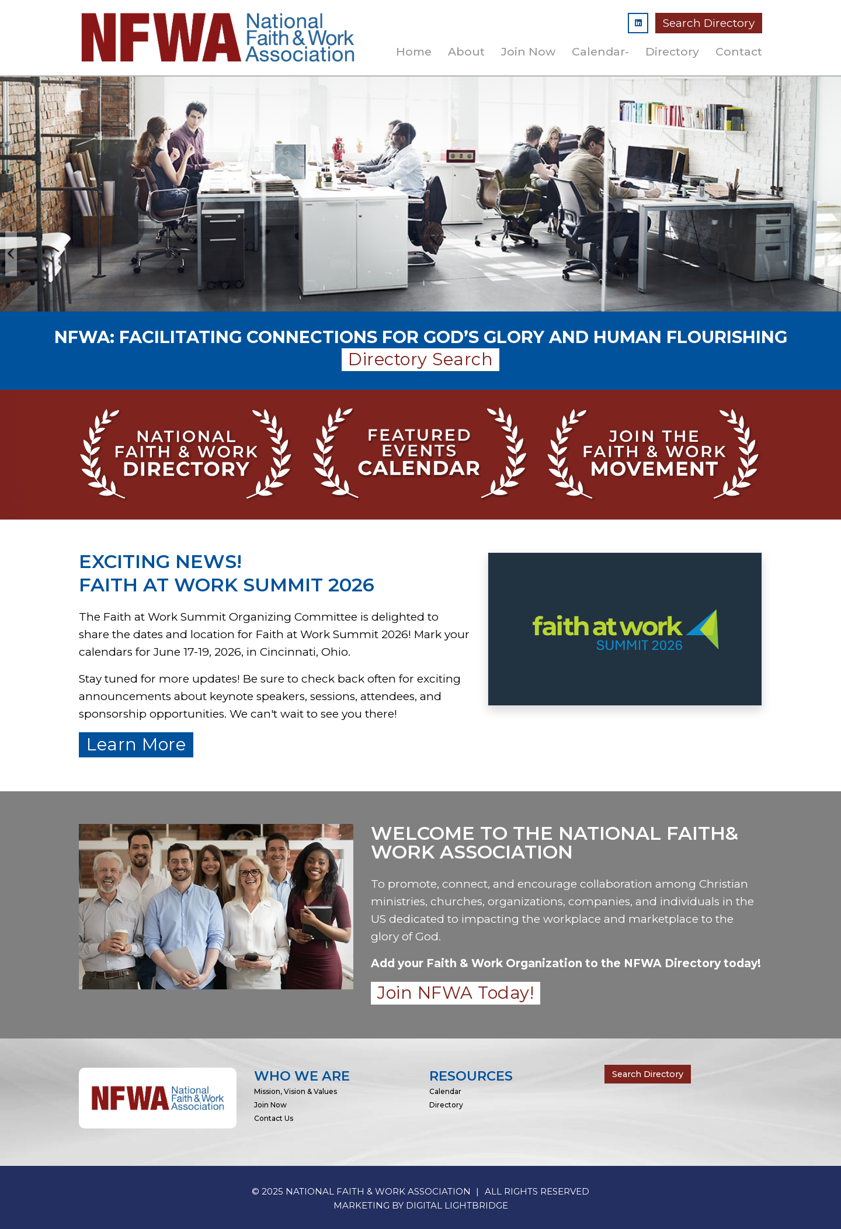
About (466, 51)
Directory (672, 51)
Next (830, 253)
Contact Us (273, 1118)
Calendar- (600, 51)
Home (414, 51)
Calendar (445, 1091)
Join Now (528, 51)
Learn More (136, 744)
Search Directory (709, 23)
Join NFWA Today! (455, 992)
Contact (738, 51)
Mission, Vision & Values (295, 1091)
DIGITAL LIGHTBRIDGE (457, 1205)
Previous (11, 253)
